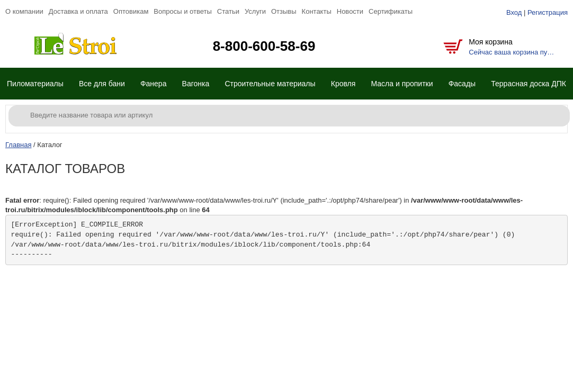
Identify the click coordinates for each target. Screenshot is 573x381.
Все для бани (102, 83)
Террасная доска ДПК (528, 83)
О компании (24, 11)
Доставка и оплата (78, 11)
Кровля (343, 83)
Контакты (317, 11)
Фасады (462, 83)
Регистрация (547, 12)
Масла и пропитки (402, 83)
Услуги (255, 11)
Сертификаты (391, 11)
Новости (350, 11)
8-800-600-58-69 (264, 46)
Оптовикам (131, 11)
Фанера (153, 83)
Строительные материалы (270, 83)
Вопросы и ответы (182, 11)
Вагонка (196, 83)
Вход (514, 12)
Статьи (228, 11)
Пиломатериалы (35, 83)
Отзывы (284, 11)
